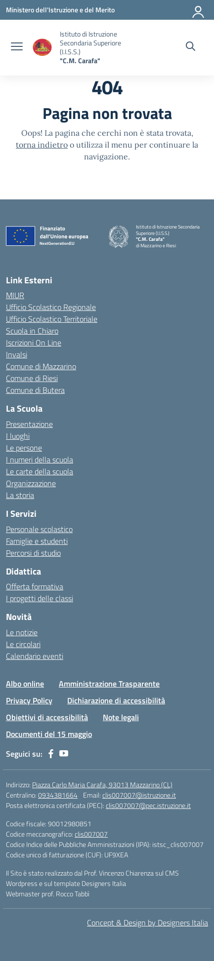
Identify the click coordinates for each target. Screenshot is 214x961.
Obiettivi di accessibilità (47, 717)
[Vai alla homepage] (42, 48)
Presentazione (29, 424)
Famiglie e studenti (37, 541)
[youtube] (63, 753)
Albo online (25, 684)
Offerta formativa (34, 586)
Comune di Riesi (32, 378)
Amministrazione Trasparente (109, 684)
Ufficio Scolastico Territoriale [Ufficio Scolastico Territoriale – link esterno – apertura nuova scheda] (51, 319)
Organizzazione (31, 483)
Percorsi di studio (33, 553)
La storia (20, 495)
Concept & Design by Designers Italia (147, 922)
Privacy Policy (29, 700)
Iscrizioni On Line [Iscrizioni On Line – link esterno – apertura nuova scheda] (33, 342)
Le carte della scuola (39, 471)
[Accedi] (198, 9)
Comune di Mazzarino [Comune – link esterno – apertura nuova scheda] (41, 366)
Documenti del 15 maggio (49, 734)
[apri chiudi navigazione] (17, 47)
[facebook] (50, 753)
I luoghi (18, 436)
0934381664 (58, 795)
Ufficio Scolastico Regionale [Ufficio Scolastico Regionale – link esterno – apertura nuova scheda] (51, 307)
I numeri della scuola (39, 459)
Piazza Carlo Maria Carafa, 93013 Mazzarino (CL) (102, 784)
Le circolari (23, 644)
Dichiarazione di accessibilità (116, 700)
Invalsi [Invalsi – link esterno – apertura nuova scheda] (16, 354)
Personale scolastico (39, 529)
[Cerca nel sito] (190, 47)
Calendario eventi (34, 656)
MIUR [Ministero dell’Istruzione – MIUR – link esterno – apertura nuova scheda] (15, 295)
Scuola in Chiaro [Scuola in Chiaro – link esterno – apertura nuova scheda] (32, 331)
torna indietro (42, 145)
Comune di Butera (35, 390)
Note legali (121, 717)
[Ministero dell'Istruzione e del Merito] (60, 9)
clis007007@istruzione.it (139, 795)
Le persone (24, 448)
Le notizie (22, 632)
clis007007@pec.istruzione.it (148, 805)
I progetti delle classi (39, 598)
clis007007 (91, 834)
